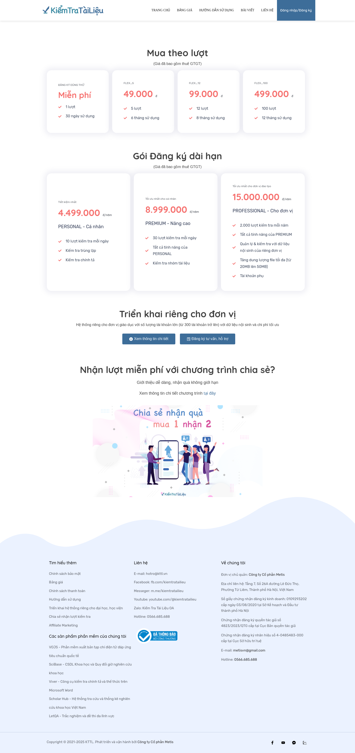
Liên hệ (267, 10)
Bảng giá (184, 10)
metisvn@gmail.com (249, 650)
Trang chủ (160, 10)
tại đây (210, 393)
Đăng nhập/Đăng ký (296, 10)
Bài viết (247, 10)
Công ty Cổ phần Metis (267, 575)
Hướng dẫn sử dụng (216, 10)
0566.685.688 (245, 659)
